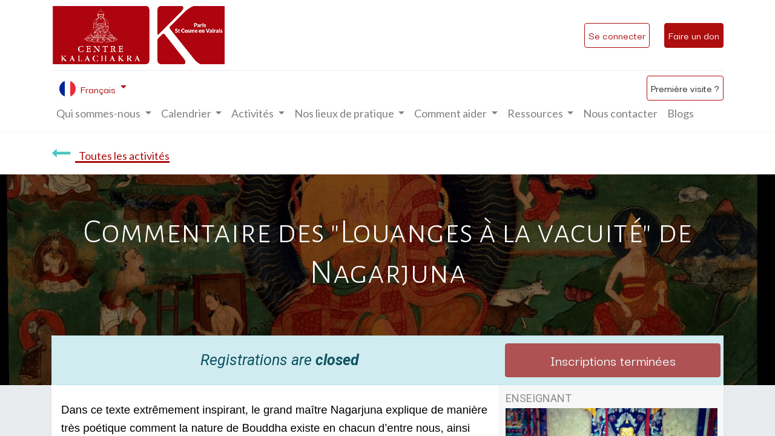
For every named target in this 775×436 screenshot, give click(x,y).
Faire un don (693, 35)
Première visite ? (685, 88)
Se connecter (617, 35)
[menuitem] (620, 114)
